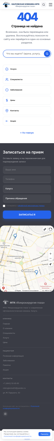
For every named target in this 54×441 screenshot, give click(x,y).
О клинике (7, 328)
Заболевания (13, 89)
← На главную (27, 132)
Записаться (27, 214)
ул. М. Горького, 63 (11, 393)
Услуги (10, 69)
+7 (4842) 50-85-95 (11, 383)
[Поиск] (43, 4)
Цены (10, 100)
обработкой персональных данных (31, 206)
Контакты (12, 110)
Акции (10, 121)
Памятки (7, 365)
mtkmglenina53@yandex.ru (14, 388)
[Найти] (47, 54)
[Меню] (50, 4)
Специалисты (14, 79)
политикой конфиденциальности (17, 436)
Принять (44, 434)
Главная (6, 324)
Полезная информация (13, 356)
